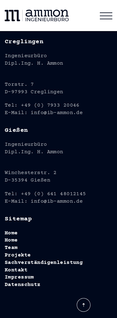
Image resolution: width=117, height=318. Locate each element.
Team (11, 248)
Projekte (18, 255)
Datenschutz (23, 285)
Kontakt (16, 270)
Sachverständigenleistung (44, 263)
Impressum (19, 277)
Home (11, 233)
